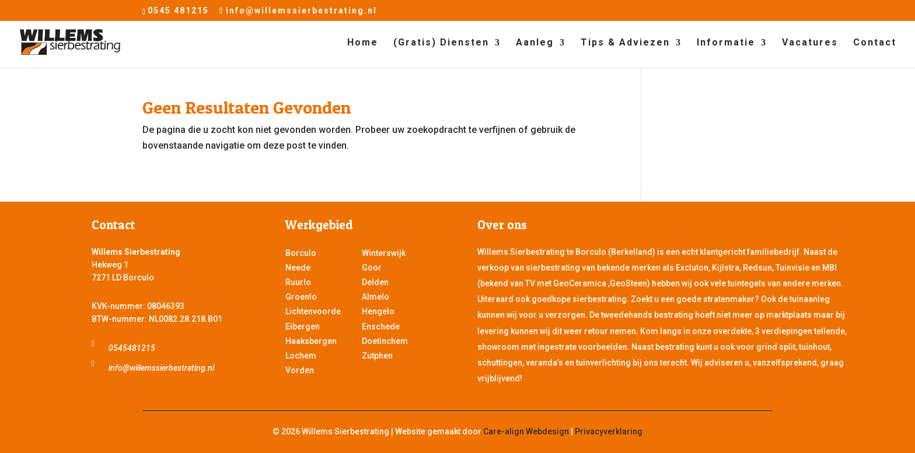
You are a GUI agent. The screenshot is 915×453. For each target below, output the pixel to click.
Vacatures (810, 43)
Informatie (726, 43)
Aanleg (535, 43)
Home (362, 43)
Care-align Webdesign (526, 431)
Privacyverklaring (608, 431)
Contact (874, 43)
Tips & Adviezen (625, 43)
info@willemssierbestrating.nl (161, 368)
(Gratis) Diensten (441, 43)
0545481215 (132, 348)
